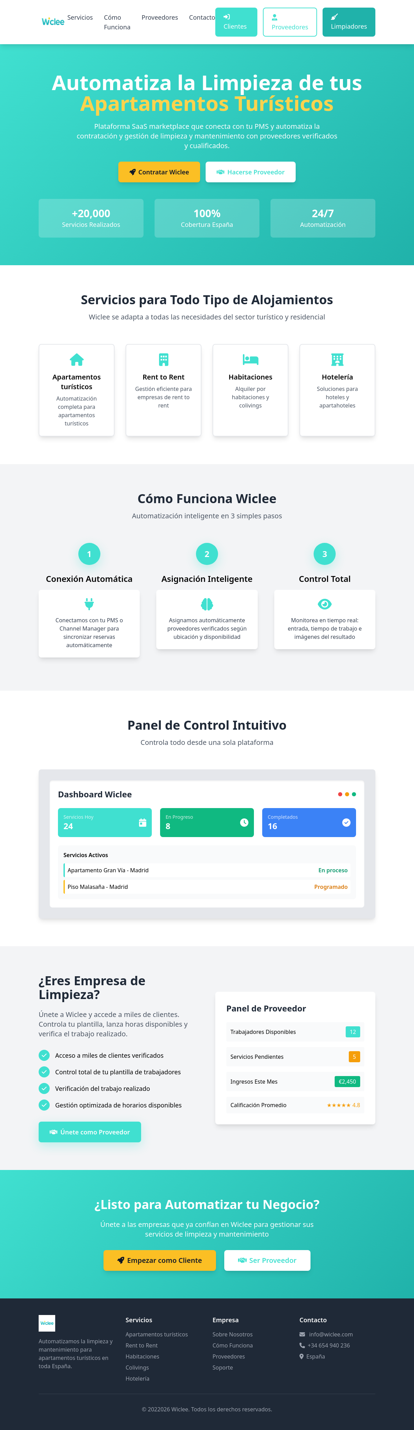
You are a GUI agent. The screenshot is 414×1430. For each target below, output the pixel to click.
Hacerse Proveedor (251, 172)
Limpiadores (349, 21)
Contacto (202, 17)
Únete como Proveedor (90, 1132)
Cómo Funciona (117, 22)
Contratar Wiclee (159, 172)
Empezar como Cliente (159, 1260)
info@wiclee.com (331, 1334)
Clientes (235, 21)
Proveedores (159, 17)
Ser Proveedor (267, 1260)
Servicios (80, 17)
